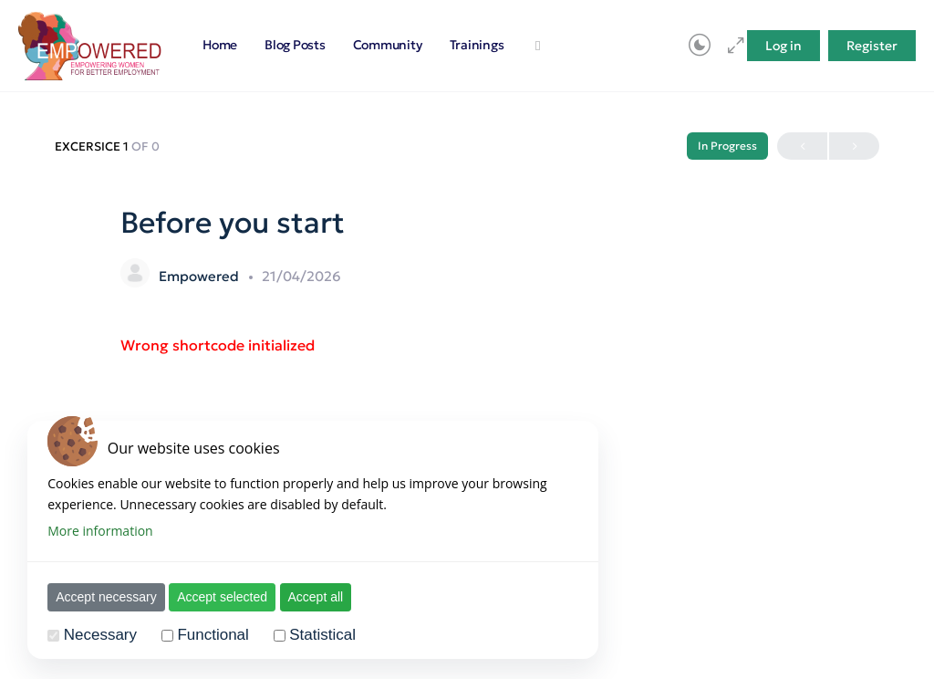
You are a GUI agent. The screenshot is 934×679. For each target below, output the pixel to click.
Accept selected (223, 597)
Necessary (101, 634)
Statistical (323, 634)
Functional (213, 634)
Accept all (316, 597)
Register (872, 45)
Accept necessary (107, 597)
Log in (783, 45)
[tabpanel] (467, 345)
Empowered (201, 276)
